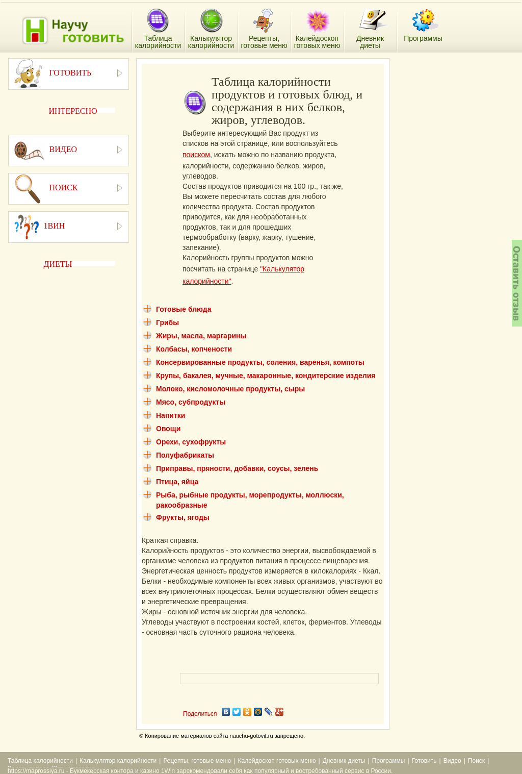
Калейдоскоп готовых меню (277, 760)
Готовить (424, 760)
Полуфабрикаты (185, 455)
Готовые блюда (184, 309)
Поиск (476, 760)
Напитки (170, 415)
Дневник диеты (344, 760)
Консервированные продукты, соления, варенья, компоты (260, 362)
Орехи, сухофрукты (191, 442)
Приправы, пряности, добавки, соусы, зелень (237, 468)
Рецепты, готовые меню (197, 760)
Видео (452, 760)
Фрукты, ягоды (183, 517)
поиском (196, 155)
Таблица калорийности (40, 760)
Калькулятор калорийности (118, 760)
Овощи (168, 429)
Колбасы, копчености (194, 349)
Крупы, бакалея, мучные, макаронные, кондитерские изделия (265, 375)
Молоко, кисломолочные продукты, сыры (230, 389)
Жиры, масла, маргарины (201, 336)
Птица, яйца (177, 482)
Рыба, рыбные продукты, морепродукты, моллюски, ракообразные (250, 500)
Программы (388, 760)
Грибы (167, 322)
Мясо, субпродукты (190, 402)
